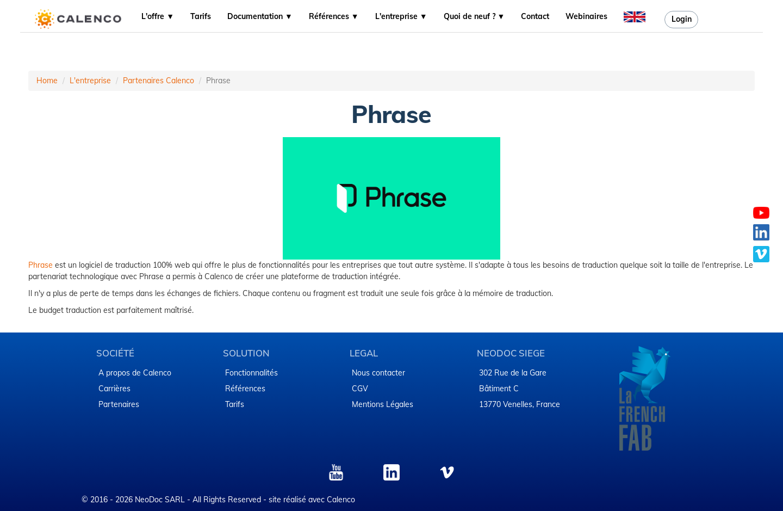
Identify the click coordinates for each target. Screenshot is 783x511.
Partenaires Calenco (158, 80)
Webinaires (586, 16)
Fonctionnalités (251, 373)
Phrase (41, 265)
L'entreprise (90, 80)
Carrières (114, 388)
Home (47, 80)
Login (682, 19)
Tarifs (200, 16)
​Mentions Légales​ (382, 404)
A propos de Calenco (134, 373)
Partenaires (118, 404)
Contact (535, 16)
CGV (360, 388)
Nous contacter (378, 373)
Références (245, 388)
